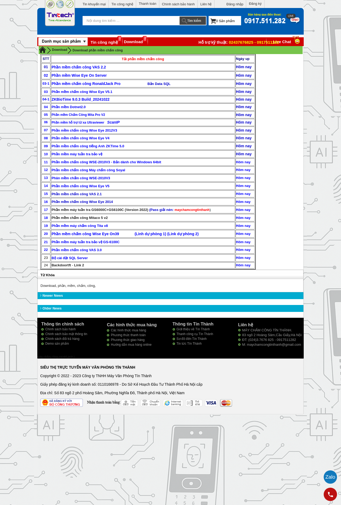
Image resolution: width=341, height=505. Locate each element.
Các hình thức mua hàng (128, 330)
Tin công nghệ (122, 4)
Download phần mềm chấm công (97, 50)
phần (62, 286)
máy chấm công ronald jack (55, 356)
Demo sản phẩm (57, 343)
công (91, 286)
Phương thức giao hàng (127, 340)
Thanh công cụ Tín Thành (195, 334)
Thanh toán (147, 4)
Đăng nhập (234, 4)
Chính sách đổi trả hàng (62, 339)
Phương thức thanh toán (128, 335)
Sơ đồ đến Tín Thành (192, 339)
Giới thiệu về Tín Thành (193, 329)
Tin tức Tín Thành (189, 343)
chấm (81, 286)
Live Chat (287, 41)
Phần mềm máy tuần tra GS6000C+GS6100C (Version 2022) (99, 210)
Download (133, 41)
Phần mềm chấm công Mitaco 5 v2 (79, 218)
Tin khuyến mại (94, 4)
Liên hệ (206, 4)
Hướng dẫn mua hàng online (131, 345)
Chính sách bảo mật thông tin (66, 334)
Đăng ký (255, 4)
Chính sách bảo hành (178, 4)
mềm (71, 286)
